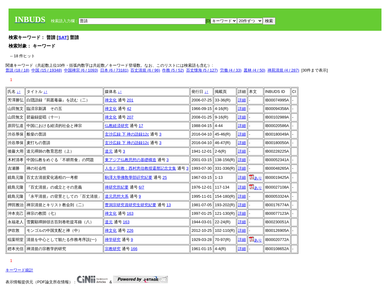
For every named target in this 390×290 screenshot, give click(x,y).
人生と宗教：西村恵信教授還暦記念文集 (140, 168)
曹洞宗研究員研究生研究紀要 (130, 205)
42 (129, 108)
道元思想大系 (117, 196)
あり (255, 178)
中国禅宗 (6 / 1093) (81, 70)
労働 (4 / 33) (231, 70)
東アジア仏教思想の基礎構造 (130, 159)
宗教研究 (113, 248)
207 (130, 117)
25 (164, 177)
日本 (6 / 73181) (114, 70)
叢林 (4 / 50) (254, 70)
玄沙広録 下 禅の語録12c (127, 134)
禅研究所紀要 (117, 187)
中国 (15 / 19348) (46, 70)
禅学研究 (113, 239)
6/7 (141, 187)
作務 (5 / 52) (173, 70)
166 (134, 248)
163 (130, 213)
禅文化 (111, 100)
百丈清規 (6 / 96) (145, 70)
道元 (109, 151)
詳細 (242, 100)
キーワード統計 (19, 270)
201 (130, 100)
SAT (62, 37)
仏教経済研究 (117, 125)
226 (130, 230)
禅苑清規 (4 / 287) (283, 70)
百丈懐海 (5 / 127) (202, 70)
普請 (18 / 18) (17, 70)
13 (168, 205)
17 (141, 125)
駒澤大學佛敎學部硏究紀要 (128, 177)
